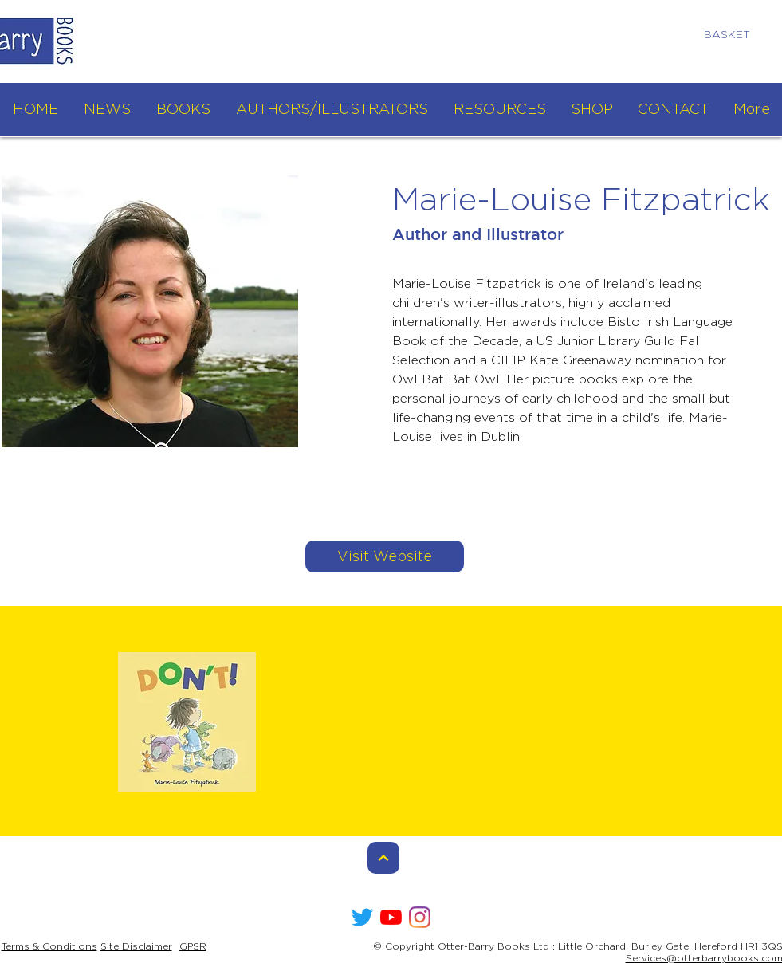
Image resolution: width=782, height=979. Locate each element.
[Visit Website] (384, 556)
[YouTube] (391, 917)
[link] (734, 34)
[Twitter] (362, 917)
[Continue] (383, 858)
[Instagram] (419, 917)
